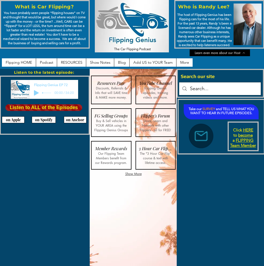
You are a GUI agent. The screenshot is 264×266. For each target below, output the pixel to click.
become (245, 135)
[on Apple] (13, 119)
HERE (248, 130)
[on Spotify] (44, 119)
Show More (133, 173)
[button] (111, 90)
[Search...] (219, 88)
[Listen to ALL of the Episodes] (43, 107)
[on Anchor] (75, 119)
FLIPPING (244, 140)
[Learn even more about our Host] (220, 52)
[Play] (36, 93)
